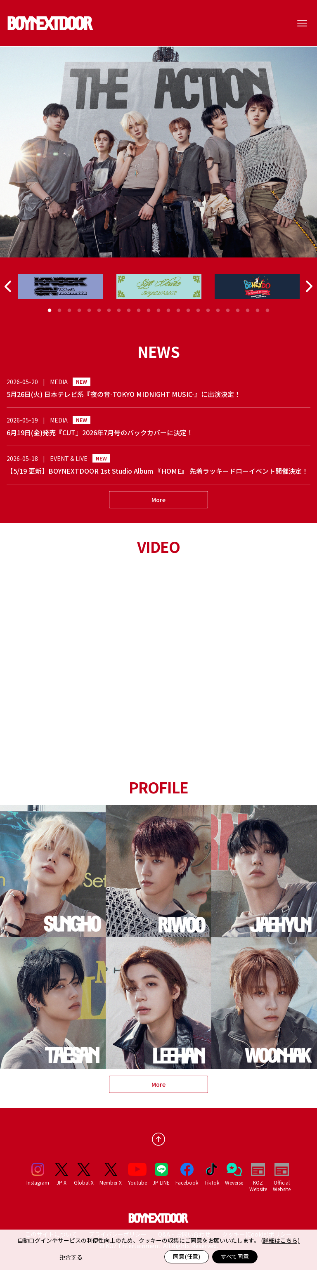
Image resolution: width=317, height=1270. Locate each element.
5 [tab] (89, 311)
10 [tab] (139, 311)
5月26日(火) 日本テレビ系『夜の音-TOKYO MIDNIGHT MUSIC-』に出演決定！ (124, 394)
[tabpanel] (61, 286)
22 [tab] (257, 311)
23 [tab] (267, 311)
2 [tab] (59, 311)
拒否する (71, 1257)
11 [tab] (148, 311)
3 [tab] (69, 311)
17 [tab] (208, 311)
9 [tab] (129, 311)
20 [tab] (238, 311)
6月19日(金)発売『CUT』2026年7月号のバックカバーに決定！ (100, 432)
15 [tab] (188, 311)
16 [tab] (198, 311)
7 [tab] (109, 311)
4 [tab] (79, 311)
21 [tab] (248, 311)
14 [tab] (178, 311)
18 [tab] (218, 311)
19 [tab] (228, 311)
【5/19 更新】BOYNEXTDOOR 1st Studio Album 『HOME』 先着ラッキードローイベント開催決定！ (157, 471)
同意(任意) (186, 1256)
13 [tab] (168, 311)
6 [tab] (99, 311)
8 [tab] (119, 311)
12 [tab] (158, 311)
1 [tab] (49, 311)
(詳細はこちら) (280, 1240)
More (158, 500)
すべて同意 (235, 1256)
